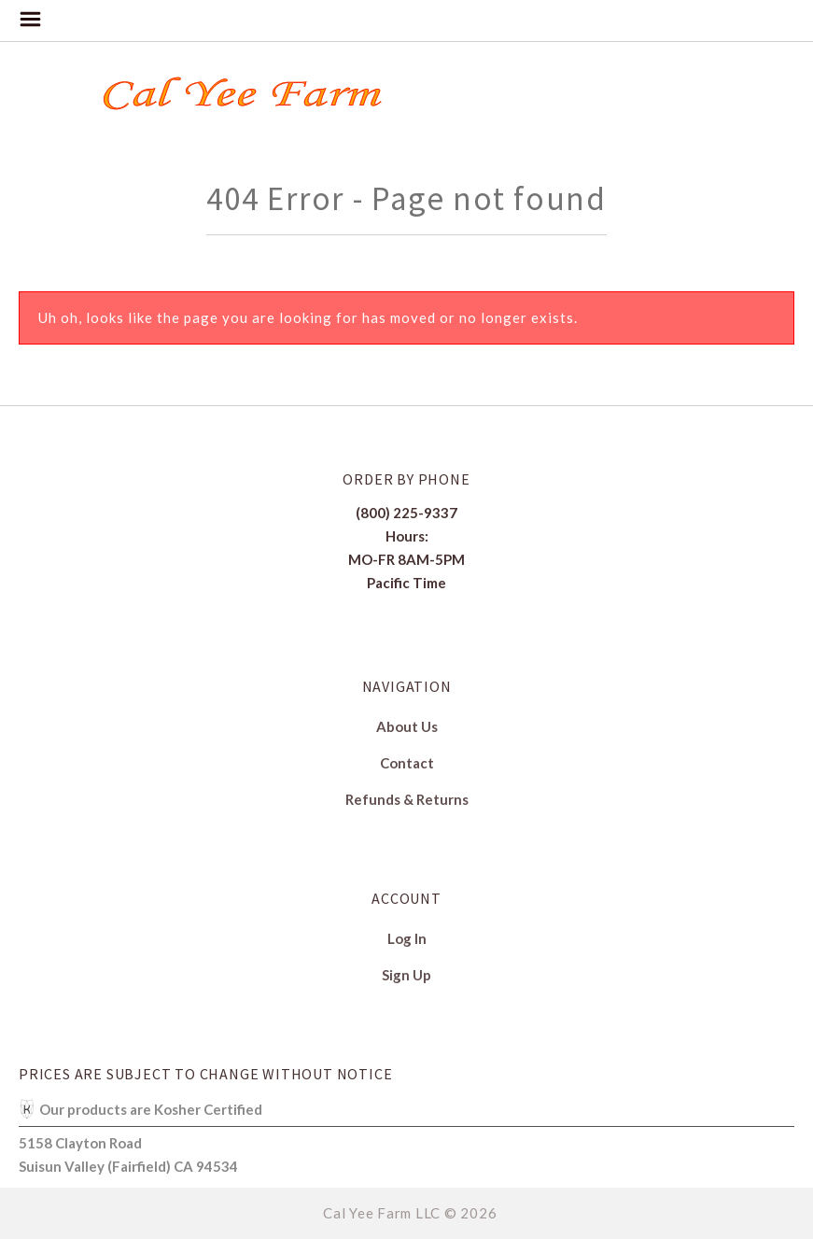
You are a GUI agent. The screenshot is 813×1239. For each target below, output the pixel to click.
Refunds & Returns (407, 799)
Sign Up (406, 974)
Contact (407, 762)
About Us (407, 726)
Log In (407, 938)
